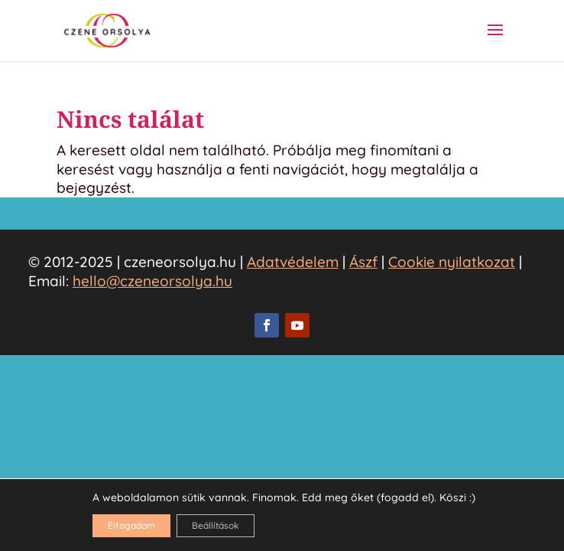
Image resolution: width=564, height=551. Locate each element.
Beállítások (215, 525)
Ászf (363, 262)
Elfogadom (131, 525)
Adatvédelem (293, 262)
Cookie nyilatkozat (451, 262)
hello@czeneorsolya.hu (152, 281)
